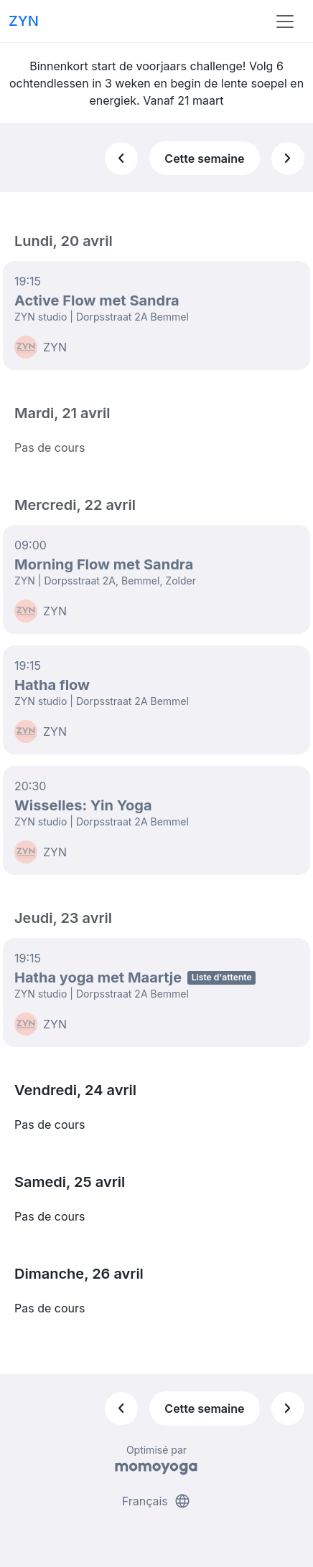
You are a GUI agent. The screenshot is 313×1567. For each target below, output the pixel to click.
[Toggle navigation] (285, 21)
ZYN (24, 20)
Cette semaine (204, 158)
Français (157, 1501)
